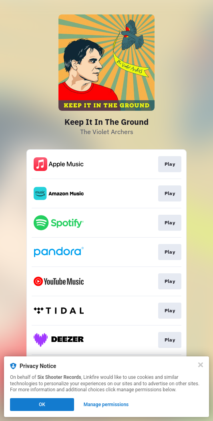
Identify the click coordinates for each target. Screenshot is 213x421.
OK (42, 404)
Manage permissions (106, 404)
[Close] (200, 364)
